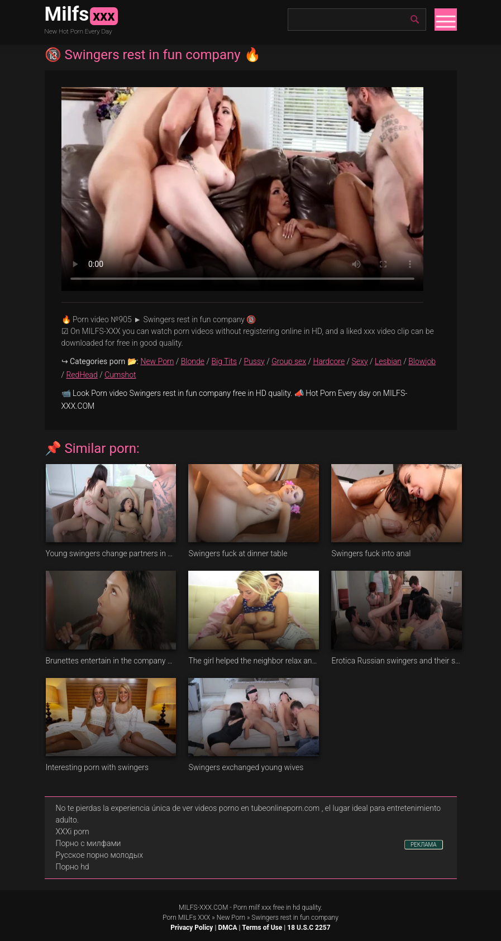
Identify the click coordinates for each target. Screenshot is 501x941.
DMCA (227, 928)
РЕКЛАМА (424, 845)
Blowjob (422, 361)
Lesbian (388, 361)
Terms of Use (262, 928)
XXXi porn (72, 831)
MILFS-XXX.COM (203, 907)
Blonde (192, 361)
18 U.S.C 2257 (308, 928)
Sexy (360, 361)
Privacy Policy (191, 928)
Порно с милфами (88, 843)
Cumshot (120, 374)
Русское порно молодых (99, 855)
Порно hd (72, 866)
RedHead (81, 374)
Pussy (254, 361)
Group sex (288, 361)
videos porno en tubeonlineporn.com (257, 808)
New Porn (157, 361)
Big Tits (224, 361)
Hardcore (329, 361)
